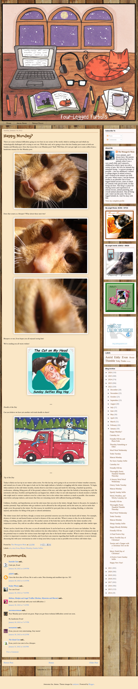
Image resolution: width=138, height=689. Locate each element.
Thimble (110, 360)
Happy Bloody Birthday (118, 527)
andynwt (76, 684)
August (113, 404)
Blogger (91, 684)
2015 (110, 589)
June (112, 411)
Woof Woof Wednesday (118, 450)
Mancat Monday (26, 548)
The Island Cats (14, 640)
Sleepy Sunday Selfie (117, 524)
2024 (110, 379)
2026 (110, 372)
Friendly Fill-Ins (116, 468)
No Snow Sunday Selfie (118, 461)
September (114, 400)
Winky (129, 361)
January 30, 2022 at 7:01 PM (19, 593)
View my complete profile (114, 201)
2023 (110, 383)
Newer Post (8, 662)
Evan (17, 548)
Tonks (123, 361)
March (113, 422)
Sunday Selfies (38, 548)
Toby (118, 361)
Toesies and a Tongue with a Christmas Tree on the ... (119, 545)
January (113, 429)
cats (13, 548)
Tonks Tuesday (115, 454)
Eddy (117, 357)
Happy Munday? (116, 432)
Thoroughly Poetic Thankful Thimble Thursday (117, 473)
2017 (110, 582)
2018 (110, 579)
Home (8, 123)
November (114, 393)
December (114, 390)
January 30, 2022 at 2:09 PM (19, 568)
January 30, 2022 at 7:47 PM (19, 622)
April (112, 418)
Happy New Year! (116, 563)
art (10, 548)
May (112, 414)
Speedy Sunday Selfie (118, 492)
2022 (110, 387)
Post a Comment (12, 652)
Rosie (131, 357)
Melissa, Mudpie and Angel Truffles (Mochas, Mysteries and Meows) (33, 598)
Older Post (93, 662)
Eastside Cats (13, 562)
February (113, 425)
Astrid (109, 357)
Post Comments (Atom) (55, 669)
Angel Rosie (22, 123)
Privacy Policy (37, 123)
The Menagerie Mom (126, 152)
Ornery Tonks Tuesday (118, 485)
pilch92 (11, 574)
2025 (110, 376)
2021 (110, 568)
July (112, 407)
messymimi (13, 627)
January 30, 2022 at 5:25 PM (19, 581)
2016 (110, 586)
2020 (110, 572)
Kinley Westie (14, 586)
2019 (110, 575)
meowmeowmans (15, 610)
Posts (110, 136)
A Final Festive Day (117, 534)
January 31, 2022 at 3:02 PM (19, 647)
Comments (111, 140)
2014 (110, 593)
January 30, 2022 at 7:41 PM (19, 605)
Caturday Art (114, 435)
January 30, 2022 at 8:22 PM (19, 634)
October (113, 397)
